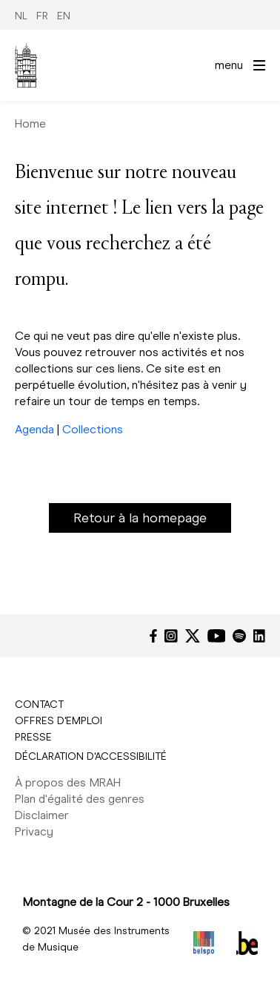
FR (42, 16)
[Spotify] (239, 636)
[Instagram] (171, 636)
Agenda (34, 429)
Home (30, 123)
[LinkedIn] (259, 636)
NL (21, 16)
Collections (92, 429)
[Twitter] (192, 636)
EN (63, 16)
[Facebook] (153, 636)
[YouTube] (216, 636)
